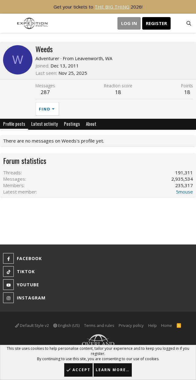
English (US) (66, 325)
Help (152, 325)
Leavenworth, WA (93, 58)
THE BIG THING (111, 7)
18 (187, 92)
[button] (8, 23)
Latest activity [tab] (44, 123)
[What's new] (177, 23)
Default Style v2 (32, 325)
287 (45, 92)
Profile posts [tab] (14, 123)
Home (166, 325)
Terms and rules (99, 325)
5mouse (184, 192)
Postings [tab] (72, 123)
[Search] (189, 23)
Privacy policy (131, 325)
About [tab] (91, 123)
